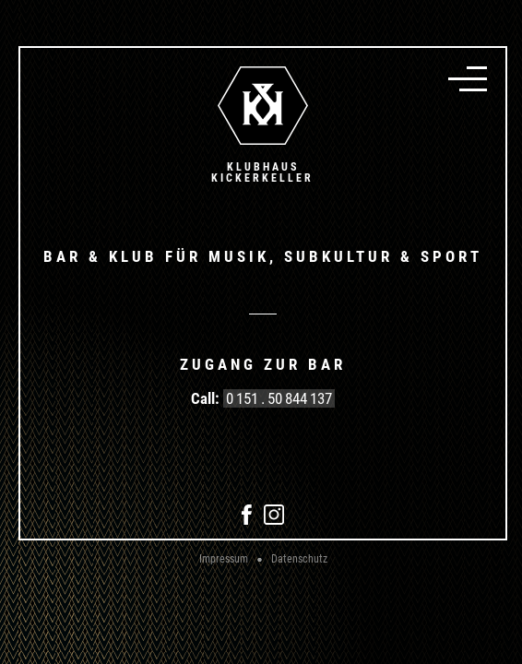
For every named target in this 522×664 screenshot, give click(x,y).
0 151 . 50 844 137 (279, 398)
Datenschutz (299, 558)
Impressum (223, 558)
